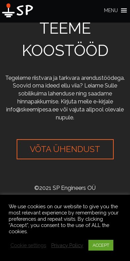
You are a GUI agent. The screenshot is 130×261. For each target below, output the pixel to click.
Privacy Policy (67, 245)
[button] (111, 10)
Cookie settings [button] (28, 245)
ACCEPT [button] (101, 245)
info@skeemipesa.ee (32, 109)
